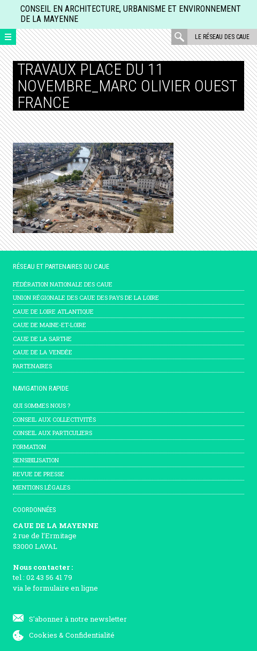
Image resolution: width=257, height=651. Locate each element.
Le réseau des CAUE (222, 37)
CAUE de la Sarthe (42, 339)
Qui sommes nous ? (41, 405)
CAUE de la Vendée (42, 352)
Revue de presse (38, 474)
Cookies (43, 635)
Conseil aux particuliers (52, 433)
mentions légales (41, 487)
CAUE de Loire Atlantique (53, 311)
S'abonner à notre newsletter (78, 619)
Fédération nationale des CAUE (62, 284)
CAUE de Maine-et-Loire (49, 325)
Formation (29, 447)
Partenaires (32, 366)
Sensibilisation (36, 460)
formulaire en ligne (65, 588)
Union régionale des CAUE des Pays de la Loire (86, 297)
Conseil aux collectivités (54, 419)
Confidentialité (90, 635)
